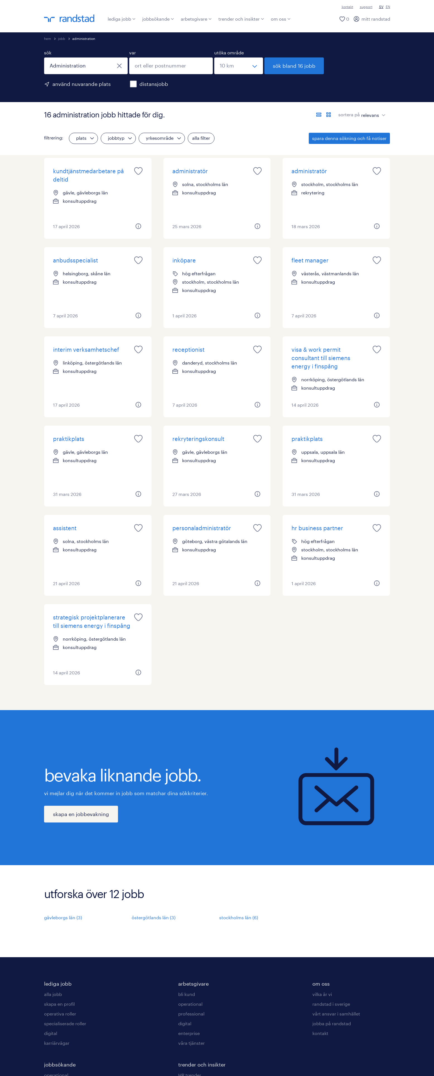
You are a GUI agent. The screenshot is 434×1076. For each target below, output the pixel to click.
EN (388, 7)
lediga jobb (122, 18)
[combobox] (86, 65)
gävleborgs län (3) (63, 917)
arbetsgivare (196, 18)
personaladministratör (201, 528)
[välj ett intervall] (238, 65)
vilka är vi (322, 994)
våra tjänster (191, 1043)
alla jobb (53, 994)
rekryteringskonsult (198, 438)
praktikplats (68, 438)
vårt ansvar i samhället (336, 1013)
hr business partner (317, 528)
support (366, 7)
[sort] (372, 111)
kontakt (347, 7)
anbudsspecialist (75, 260)
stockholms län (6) (238, 917)
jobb (61, 38)
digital (50, 1033)
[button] (138, 226)
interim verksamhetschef (86, 349)
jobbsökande (158, 18)
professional (191, 1013)
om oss (281, 18)
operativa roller (60, 1013)
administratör (190, 171)
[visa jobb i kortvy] (328, 114)
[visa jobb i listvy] (319, 114)
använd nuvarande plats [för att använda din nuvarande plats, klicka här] (81, 84)
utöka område (229, 52)
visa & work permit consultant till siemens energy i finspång (320, 358)
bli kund (186, 994)
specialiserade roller (65, 1023)
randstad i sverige (331, 1004)
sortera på (349, 114)
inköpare (184, 260)
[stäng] (119, 66)
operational (190, 1004)
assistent (64, 528)
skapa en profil (59, 1004)
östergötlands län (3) (153, 917)
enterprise (189, 1033)
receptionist (188, 349)
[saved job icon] (138, 171)
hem (47, 38)
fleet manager (310, 260)
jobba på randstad (331, 1023)
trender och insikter (241, 18)
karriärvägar (56, 1043)
